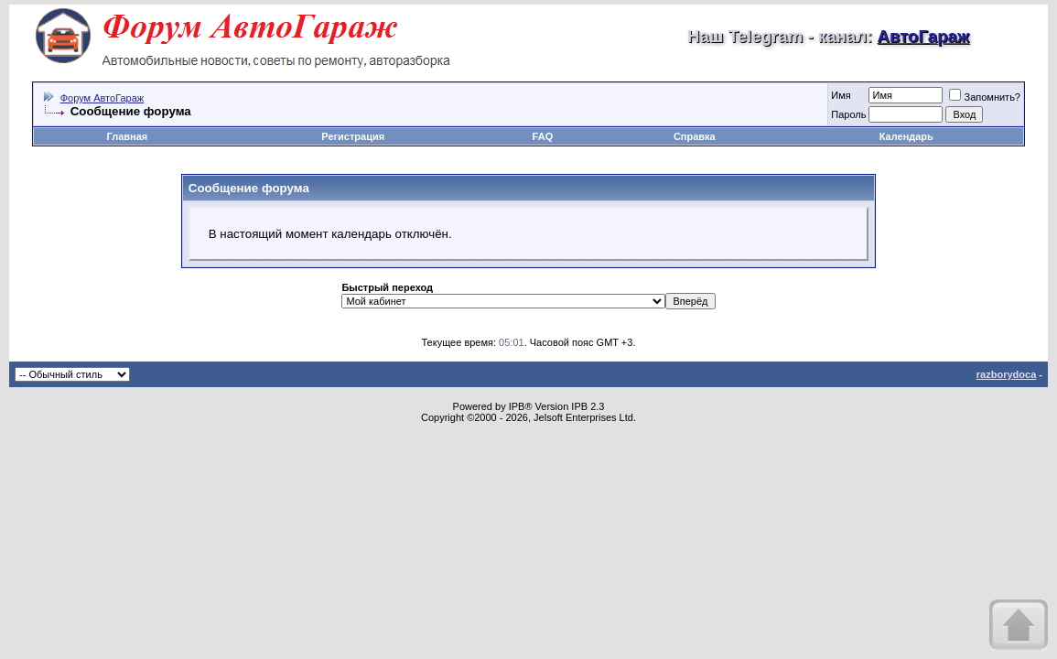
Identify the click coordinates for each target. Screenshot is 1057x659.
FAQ (543, 136)
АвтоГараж (923, 36)
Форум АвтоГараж (102, 97)
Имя (840, 95)
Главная (126, 136)
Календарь (906, 136)
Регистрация (352, 136)
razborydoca (1006, 374)
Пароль (848, 114)
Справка (695, 136)
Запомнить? (984, 97)
